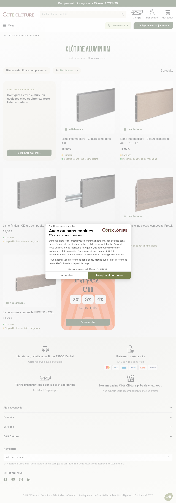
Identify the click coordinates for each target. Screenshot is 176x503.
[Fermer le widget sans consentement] (62, 226)
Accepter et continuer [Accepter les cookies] (109, 275)
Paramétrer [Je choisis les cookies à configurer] (67, 275)
